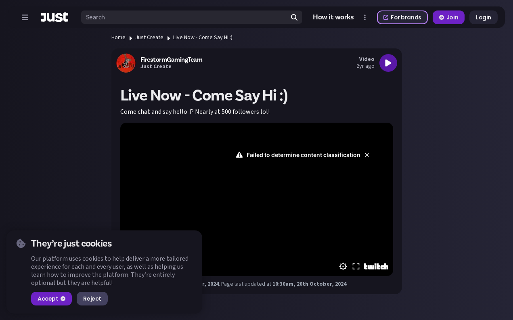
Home (118, 37)
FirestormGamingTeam (171, 60)
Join (448, 17)
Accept (51, 299)
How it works (333, 17)
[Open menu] (25, 17)
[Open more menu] (365, 17)
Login (483, 17)
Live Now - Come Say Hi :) (202, 37)
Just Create (149, 37)
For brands (402, 17)
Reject (92, 299)
